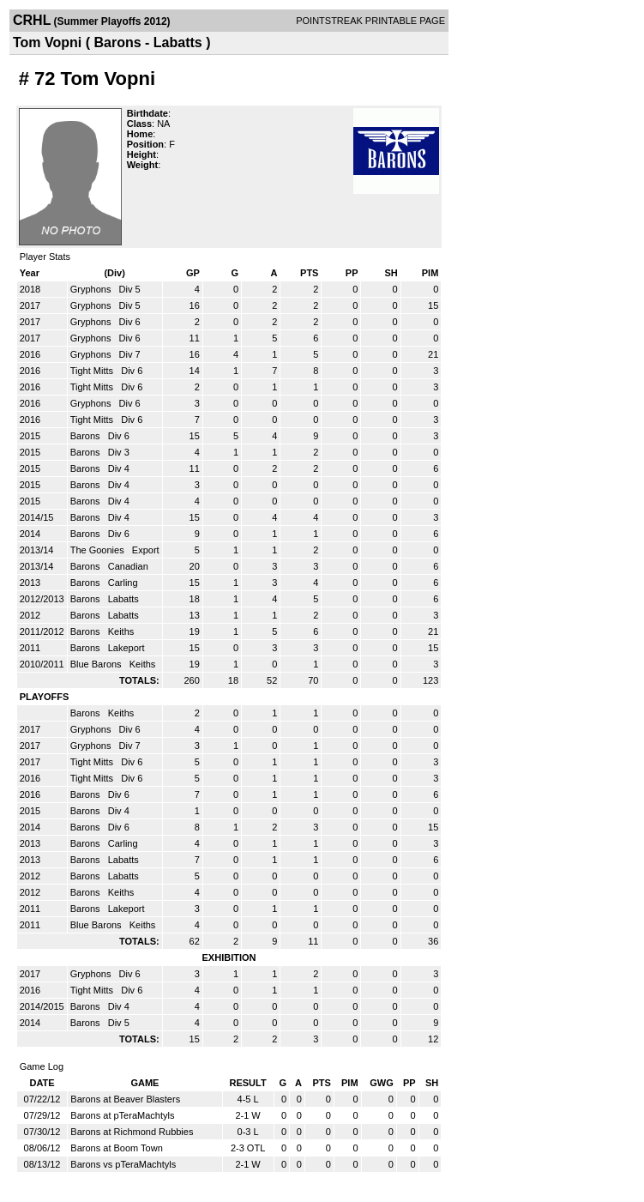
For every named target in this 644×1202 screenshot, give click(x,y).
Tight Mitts (93, 370)
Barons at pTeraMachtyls (122, 1115)
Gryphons (92, 289)
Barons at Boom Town (116, 1148)
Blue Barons (97, 664)
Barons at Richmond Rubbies (131, 1131)
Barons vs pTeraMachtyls (123, 1164)
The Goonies (98, 550)
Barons (86, 436)
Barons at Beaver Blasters (125, 1099)
